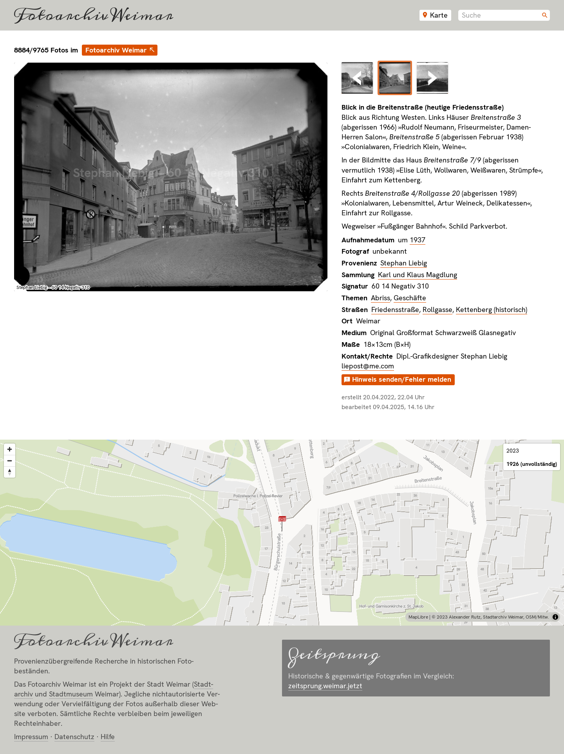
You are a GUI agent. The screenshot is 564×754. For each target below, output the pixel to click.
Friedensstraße (395, 309)
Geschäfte (410, 297)
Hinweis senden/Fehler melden (401, 379)
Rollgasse (437, 309)
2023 (512, 450)
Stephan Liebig (403, 262)
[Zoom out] (9, 460)
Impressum (31, 736)
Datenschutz (74, 736)
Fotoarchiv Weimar (93, 15)
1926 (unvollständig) (531, 463)
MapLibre (418, 617)
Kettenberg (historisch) (491, 309)
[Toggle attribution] (555, 617)
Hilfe (108, 736)
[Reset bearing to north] (9, 472)
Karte (439, 15)
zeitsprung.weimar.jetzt (325, 685)
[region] (282, 533)
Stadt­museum (71, 693)
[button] (282, 524)
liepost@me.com (368, 365)
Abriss (380, 297)
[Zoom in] (9, 449)
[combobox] (504, 15)
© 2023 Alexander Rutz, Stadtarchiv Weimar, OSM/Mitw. (490, 617)
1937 (417, 239)
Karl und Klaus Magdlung (417, 274)
